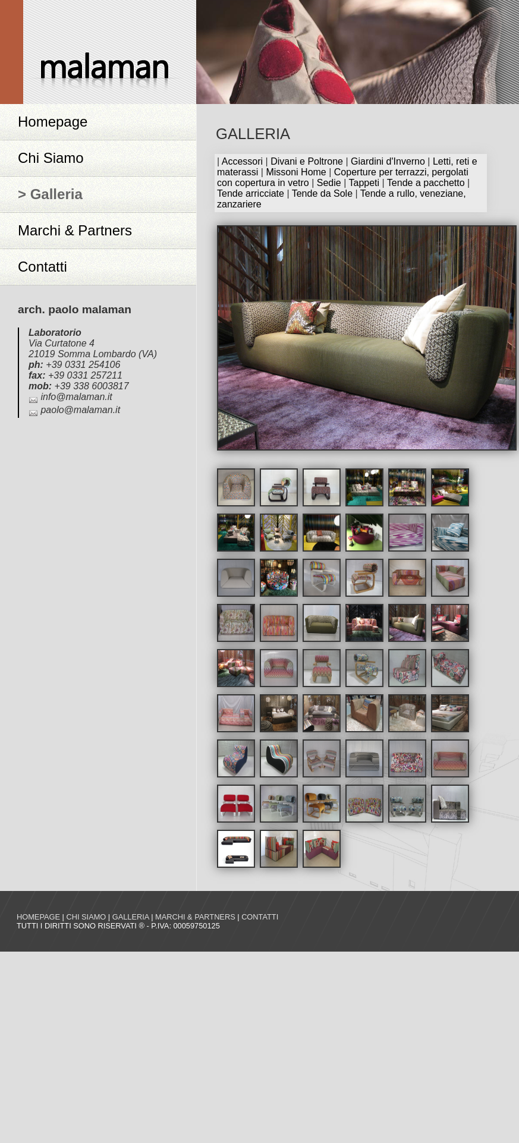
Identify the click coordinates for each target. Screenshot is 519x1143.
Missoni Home (296, 172)
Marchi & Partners (75, 230)
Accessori (242, 161)
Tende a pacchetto (426, 183)
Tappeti (363, 183)
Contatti (42, 267)
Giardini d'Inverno (388, 161)
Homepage (52, 122)
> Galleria (50, 194)
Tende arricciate (250, 193)
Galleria (130, 916)
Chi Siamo (51, 158)
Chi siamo (86, 916)
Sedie (329, 183)
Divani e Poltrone (306, 161)
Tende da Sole (322, 193)
